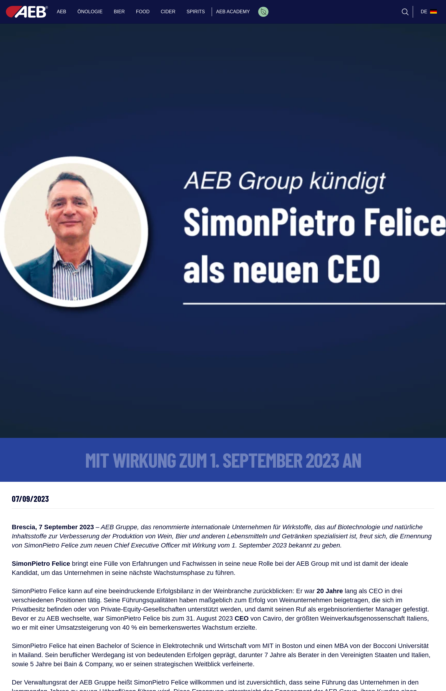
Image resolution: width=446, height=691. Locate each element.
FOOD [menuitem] (143, 11)
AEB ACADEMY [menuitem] (233, 11)
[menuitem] (263, 12)
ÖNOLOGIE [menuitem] (89, 11)
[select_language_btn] (428, 12)
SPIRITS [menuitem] (196, 11)
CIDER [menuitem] (168, 11)
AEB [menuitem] (61, 11)
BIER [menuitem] (119, 11)
